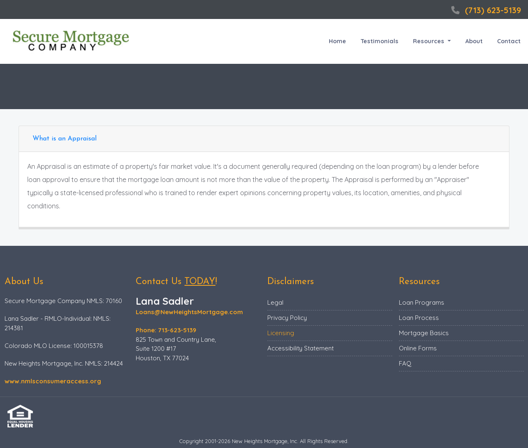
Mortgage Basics (424, 333)
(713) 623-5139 (485, 10)
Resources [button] (429, 41)
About (474, 41)
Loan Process (419, 318)
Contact (509, 41)
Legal (275, 302)
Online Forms (418, 348)
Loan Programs (421, 302)
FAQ (405, 363)
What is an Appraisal (65, 138)
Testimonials (379, 41)
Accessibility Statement (300, 348)
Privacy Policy (287, 318)
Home (337, 41)
